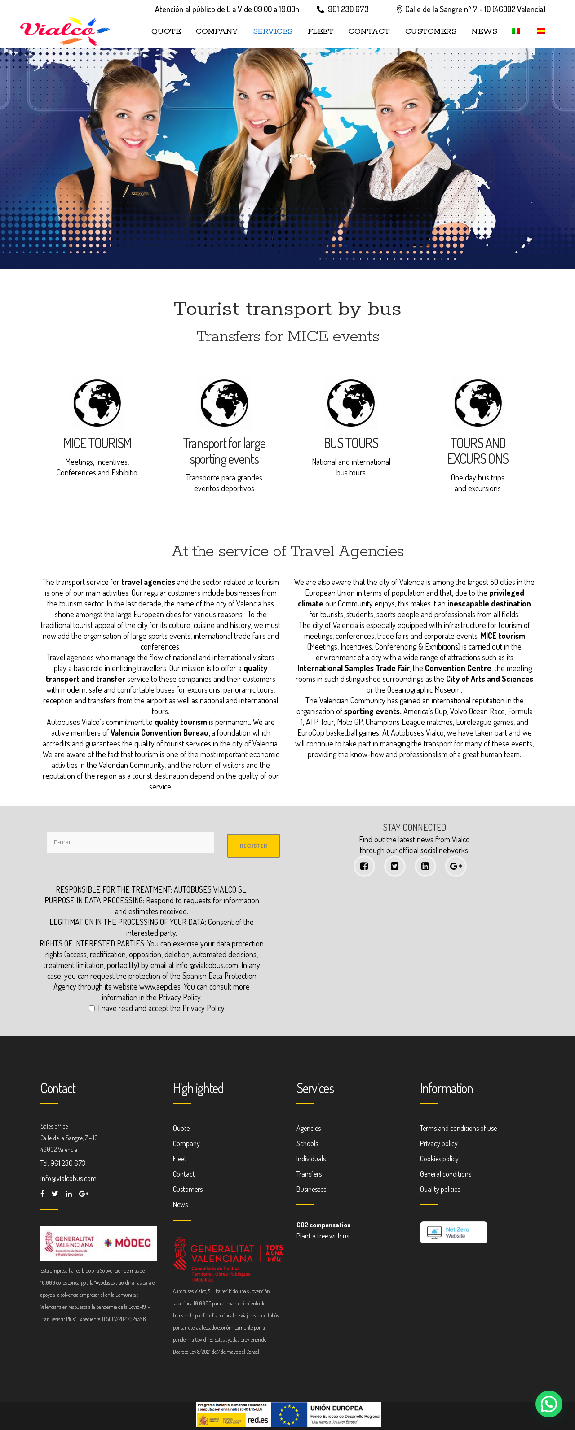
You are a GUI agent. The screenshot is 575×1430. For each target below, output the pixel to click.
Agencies (308, 1128)
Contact (184, 1173)
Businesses (311, 1189)
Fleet (179, 1158)
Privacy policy (439, 1143)
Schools (307, 1143)
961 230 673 (348, 9)
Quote (181, 1128)
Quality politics (440, 1189)
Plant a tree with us (322, 1235)
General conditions (445, 1173)
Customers (188, 1189)
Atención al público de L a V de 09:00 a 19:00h (227, 9)
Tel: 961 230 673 (62, 1163)
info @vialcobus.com (207, 965)
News (180, 1204)
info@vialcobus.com (68, 1178)
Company (186, 1143)
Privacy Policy (179, 997)
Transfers (309, 1173)
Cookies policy (439, 1158)
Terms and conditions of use (458, 1128)
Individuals (311, 1158)
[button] (548, 1404)
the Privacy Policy (197, 1008)
